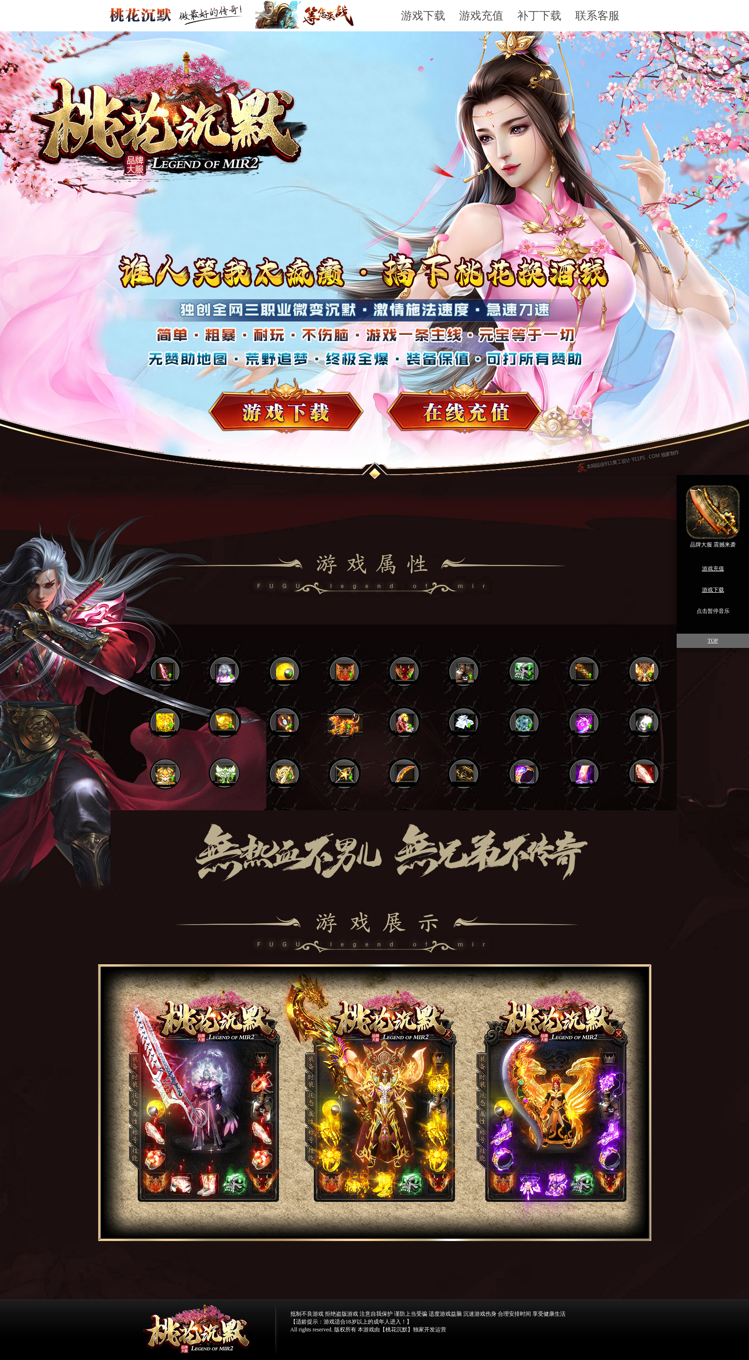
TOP (713, 640)
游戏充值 (481, 16)
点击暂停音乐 (713, 611)
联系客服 (597, 16)
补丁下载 (539, 16)
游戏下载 (423, 16)
